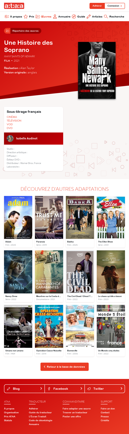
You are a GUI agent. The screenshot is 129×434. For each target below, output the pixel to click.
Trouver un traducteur (75, 412)
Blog (24, 388)
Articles (94, 16)
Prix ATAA (9, 416)
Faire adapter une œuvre (77, 408)
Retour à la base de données (64, 366)
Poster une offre (72, 416)
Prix (29, 16)
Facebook (65, 388)
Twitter (105, 388)
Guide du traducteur (40, 412)
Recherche (114, 16)
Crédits (105, 420)
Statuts (8, 420)
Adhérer (97, 5)
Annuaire (62, 16)
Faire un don (108, 408)
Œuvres (43, 16)
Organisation (11, 412)
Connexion (115, 5)
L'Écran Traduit (37, 416)
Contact (105, 412)
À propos (13, 16)
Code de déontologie (40, 420)
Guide (78, 16)
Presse (105, 416)
